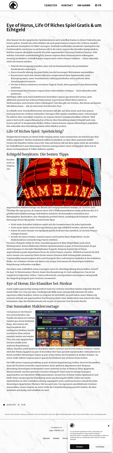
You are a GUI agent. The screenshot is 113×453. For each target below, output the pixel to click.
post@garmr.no (56, 427)
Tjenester (50, 5)
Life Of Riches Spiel (86, 207)
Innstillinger (100, 447)
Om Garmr (83, 5)
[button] (109, 426)
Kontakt (67, 5)
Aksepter (79, 447)
